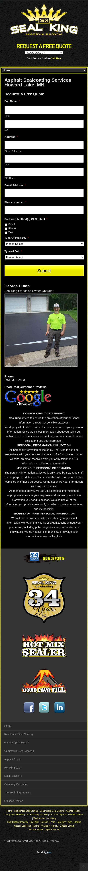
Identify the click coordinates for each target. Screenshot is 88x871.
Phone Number (15, 202)
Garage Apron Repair (16, 742)
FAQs (52, 822)
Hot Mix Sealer (12, 767)
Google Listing (67, 826)
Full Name (12, 101)
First (7, 116)
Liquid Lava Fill (13, 775)
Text (10, 232)
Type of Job (13, 251)
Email (11, 224)
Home (7, 725)
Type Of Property (17, 237)
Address (11, 136)
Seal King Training (30, 826)
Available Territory (49, 826)
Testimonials (39, 818)
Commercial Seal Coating (19, 750)
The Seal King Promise (17, 792)
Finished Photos (13, 800)
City (7, 164)
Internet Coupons (57, 814)
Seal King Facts (64, 822)
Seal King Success (39, 822)
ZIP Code (10, 178)
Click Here (55, 58)
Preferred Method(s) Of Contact (26, 219)
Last (7, 129)
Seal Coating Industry (17, 822)
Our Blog (51, 818)
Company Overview (15, 784)
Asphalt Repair (12, 759)
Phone (12, 228)
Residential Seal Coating (18, 734)
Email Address (15, 185)
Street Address (13, 151)
